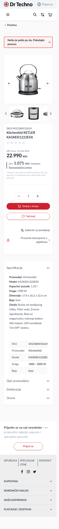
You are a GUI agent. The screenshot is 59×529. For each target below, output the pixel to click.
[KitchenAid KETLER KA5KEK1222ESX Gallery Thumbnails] (28, 113)
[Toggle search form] (35, 14)
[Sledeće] (47, 83)
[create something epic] (19, 196)
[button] (16, 143)
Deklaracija (28, 390)
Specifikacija (28, 268)
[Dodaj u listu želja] (28, 216)
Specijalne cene (27, 462)
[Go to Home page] (18, 4)
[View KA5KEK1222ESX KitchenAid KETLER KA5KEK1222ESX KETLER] (17, 113)
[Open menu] (8, 15)
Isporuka (10, 460)
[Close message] (49, 42)
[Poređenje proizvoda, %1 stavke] (42, 14)
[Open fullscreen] (28, 79)
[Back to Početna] (10, 25)
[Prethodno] (9, 83)
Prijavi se (45, 4)
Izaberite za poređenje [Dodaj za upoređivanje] (35, 230)
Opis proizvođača (28, 381)
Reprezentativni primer (20, 167)
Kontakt (45, 460)
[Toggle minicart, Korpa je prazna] (50, 14)
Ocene (28, 398)
